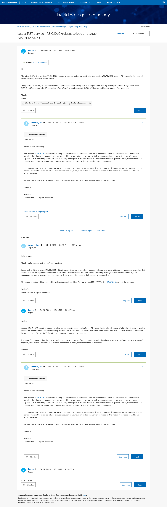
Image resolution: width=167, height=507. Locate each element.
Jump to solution (36, 62)
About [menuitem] (24, 2)
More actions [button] (138, 33)
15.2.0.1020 (39, 153)
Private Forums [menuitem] (112, 2)
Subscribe (120, 33)
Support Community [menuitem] (9, 2)
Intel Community (23, 26)
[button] (145, 51)
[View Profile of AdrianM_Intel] (38, 122)
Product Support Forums (41, 26)
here (84, 495)
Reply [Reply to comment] (137, 216)
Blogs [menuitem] (99, 2)
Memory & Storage (59, 26)
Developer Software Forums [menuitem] (41, 2)
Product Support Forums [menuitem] (65, 2)
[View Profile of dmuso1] (32, 50)
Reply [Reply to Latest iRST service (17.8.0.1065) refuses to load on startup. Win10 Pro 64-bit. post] (140, 110)
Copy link (123, 216)
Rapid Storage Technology (78, 26)
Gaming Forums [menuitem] (86, 2)
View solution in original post (36, 211)
